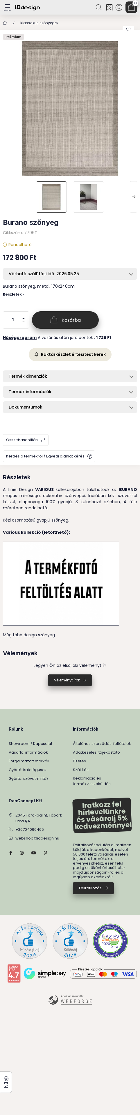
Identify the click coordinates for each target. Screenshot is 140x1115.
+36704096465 (29, 829)
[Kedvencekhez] (128, 29)
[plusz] (23, 316)
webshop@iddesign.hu (37, 838)
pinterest (45, 853)
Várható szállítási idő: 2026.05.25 (44, 274)
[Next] (133, 197)
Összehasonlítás (22, 440)
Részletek (12, 294)
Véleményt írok (67, 680)
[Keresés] (99, 7)
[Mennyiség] (13, 320)
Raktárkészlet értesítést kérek (70, 354)
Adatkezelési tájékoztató (96, 752)
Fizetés (79, 761)
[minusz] (23, 324)
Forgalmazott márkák (29, 761)
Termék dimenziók (28, 376)
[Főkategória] (5, 23)
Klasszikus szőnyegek (39, 22)
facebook (10, 853)
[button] (70, 108)
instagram (22, 853)
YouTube (34, 853)
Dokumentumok (25, 407)
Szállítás (81, 770)
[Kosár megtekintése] (131, 7)
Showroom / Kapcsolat (30, 743)
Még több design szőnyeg (29, 635)
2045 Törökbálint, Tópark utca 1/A (38, 818)
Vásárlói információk (28, 752)
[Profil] (118, 7)
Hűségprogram (20, 337)
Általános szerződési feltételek (102, 743)
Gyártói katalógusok (28, 770)
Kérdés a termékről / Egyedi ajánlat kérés (45, 456)
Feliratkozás (90, 888)
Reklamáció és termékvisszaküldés (92, 781)
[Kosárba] (65, 320)
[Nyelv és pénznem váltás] (6, 1082)
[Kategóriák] (7, 6)
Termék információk (30, 392)
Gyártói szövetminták (29, 778)
